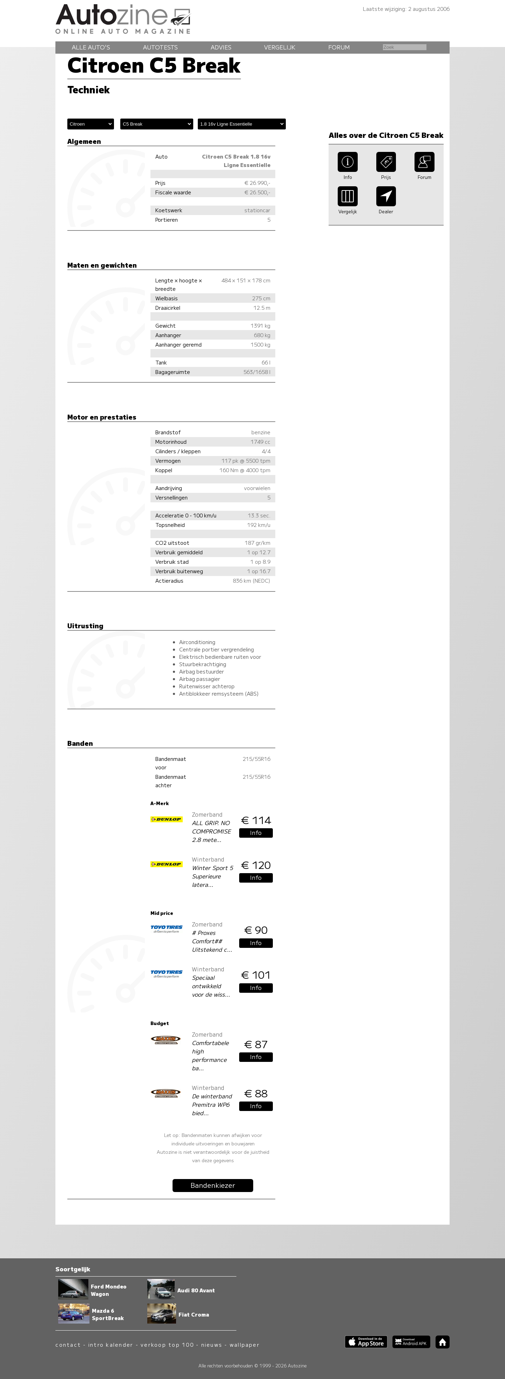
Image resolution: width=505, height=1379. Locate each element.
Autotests (160, 47)
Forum (339, 47)
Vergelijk (279, 47)
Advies (221, 47)
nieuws (211, 1344)
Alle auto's (91, 47)
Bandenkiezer (212, 1185)
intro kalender (110, 1344)
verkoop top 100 (167, 1344)
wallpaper (245, 1344)
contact (68, 1344)
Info (256, 832)
